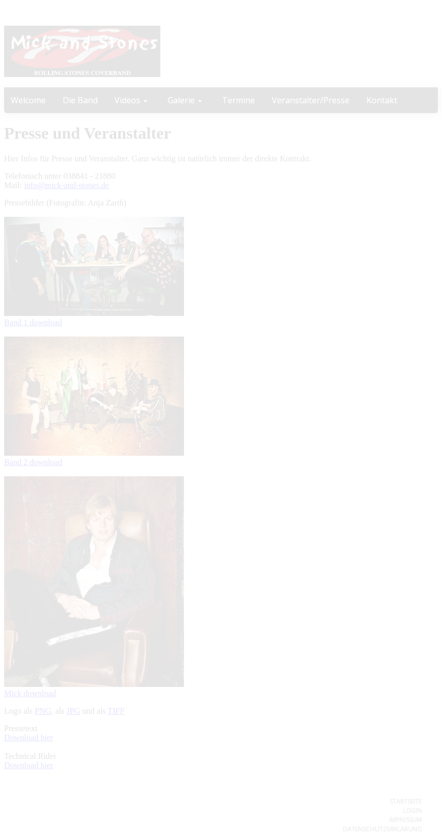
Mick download (30, 693)
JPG (73, 710)
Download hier (28, 737)
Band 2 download (33, 462)
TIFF (116, 710)
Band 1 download (33, 322)
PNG (43, 710)
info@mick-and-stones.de (66, 185)
